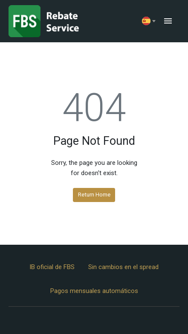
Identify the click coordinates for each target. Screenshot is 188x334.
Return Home (94, 194)
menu (168, 21)
